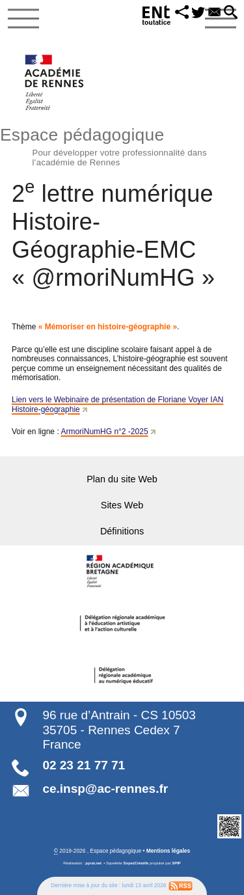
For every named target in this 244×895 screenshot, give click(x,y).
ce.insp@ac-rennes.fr (105, 788)
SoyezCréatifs (136, 863)
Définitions (122, 531)
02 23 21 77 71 (83, 765)
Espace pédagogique (122, 145)
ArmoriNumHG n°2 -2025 (104, 431)
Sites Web (122, 505)
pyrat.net (93, 863)
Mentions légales (168, 850)
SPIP (176, 863)
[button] (182, 13)
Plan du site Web (122, 479)
